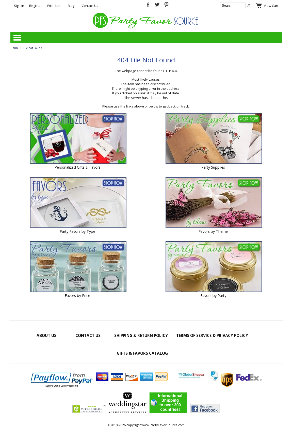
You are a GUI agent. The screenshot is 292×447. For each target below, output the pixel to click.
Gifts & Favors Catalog (142, 353)
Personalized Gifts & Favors (78, 167)
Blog (71, 5)
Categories (17, 37)
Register (35, 5)
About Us (46, 335)
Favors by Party (213, 295)
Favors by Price (77, 295)
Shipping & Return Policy (141, 335)
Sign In (19, 5)
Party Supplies (213, 167)
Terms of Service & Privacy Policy (212, 335)
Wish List (53, 5)
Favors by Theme (213, 231)
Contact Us (90, 5)
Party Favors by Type (77, 231)
